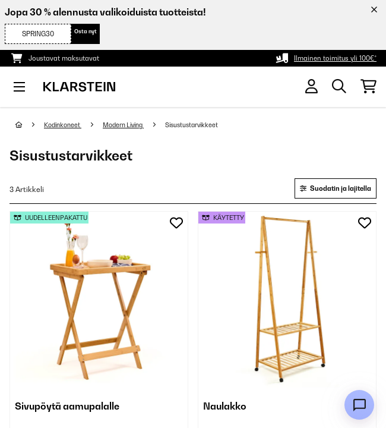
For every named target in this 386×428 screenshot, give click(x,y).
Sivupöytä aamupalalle (67, 406)
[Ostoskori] (368, 86)
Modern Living (123, 124)
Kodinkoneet (62, 124)
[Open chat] (359, 405)
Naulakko (224, 406)
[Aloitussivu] (29, 124)
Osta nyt (85, 31)
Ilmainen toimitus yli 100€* (335, 58)
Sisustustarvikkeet (192, 124)
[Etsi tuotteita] (339, 86)
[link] (99, 300)
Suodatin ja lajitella (335, 188)
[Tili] (311, 86)
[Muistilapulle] (176, 222)
